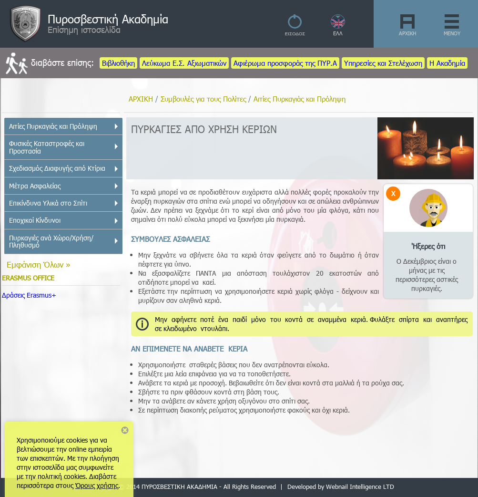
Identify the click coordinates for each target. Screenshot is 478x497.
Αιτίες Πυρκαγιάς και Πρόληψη (300, 99)
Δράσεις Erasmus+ (29, 295)
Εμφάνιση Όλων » (39, 264)
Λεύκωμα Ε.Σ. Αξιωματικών (184, 63)
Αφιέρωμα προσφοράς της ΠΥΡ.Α (285, 63)
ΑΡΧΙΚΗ (407, 33)
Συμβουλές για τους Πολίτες (203, 99)
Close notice (125, 430)
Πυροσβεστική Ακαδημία (108, 18)
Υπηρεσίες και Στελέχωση (383, 63)
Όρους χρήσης (96, 485)
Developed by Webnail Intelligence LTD (340, 486)
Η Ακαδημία (447, 63)
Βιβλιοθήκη (118, 63)
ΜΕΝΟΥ (452, 33)
